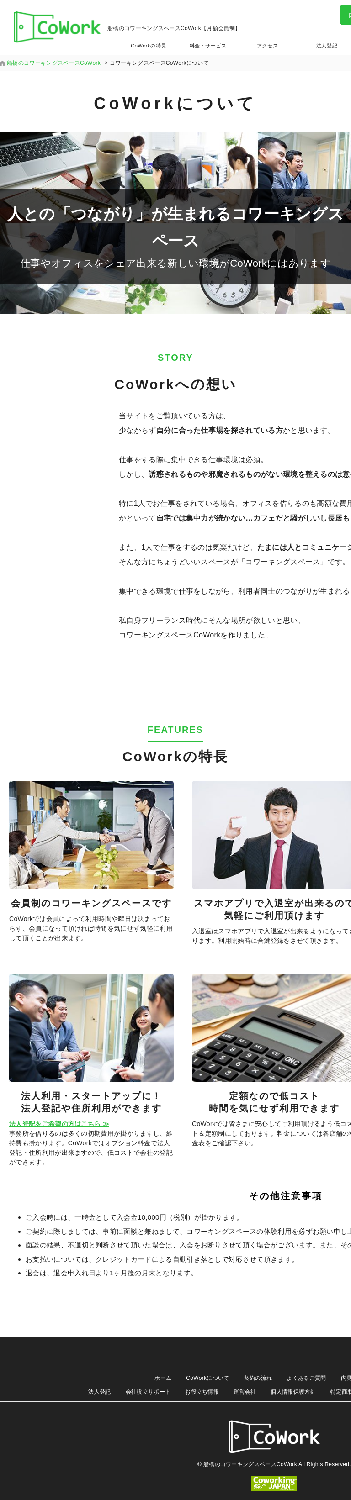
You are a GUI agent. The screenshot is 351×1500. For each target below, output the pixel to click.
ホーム (162, 1378)
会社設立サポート (148, 1392)
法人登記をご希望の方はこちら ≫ (59, 1123)
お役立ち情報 (202, 1392)
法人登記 (99, 1392)
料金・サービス (208, 45)
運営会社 (245, 1392)
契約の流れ (258, 1378)
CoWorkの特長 (148, 45)
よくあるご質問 (306, 1378)
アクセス (267, 45)
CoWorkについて (207, 1378)
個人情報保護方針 (293, 1392)
